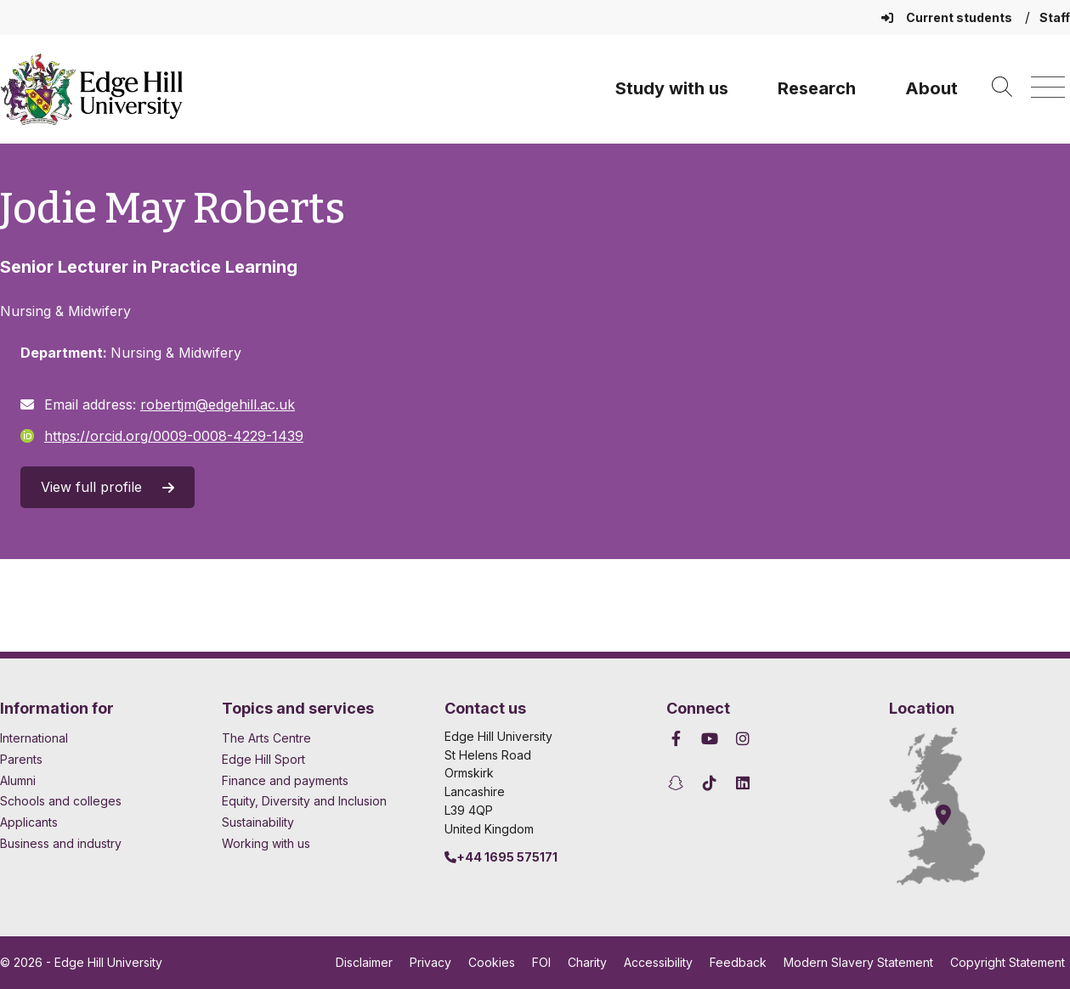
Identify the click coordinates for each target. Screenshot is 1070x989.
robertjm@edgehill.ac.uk (217, 404)
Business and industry (61, 843)
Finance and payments (285, 780)
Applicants (29, 822)
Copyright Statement (1007, 962)
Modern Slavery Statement (858, 962)
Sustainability (258, 822)
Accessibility (658, 962)
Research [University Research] (817, 88)
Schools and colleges (61, 801)
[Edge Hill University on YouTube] (710, 739)
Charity (587, 962)
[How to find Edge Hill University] (952, 806)
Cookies (491, 962)
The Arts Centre (266, 738)
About (931, 88)
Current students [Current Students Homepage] (948, 17)
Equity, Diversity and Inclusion (304, 801)
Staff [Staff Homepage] (1054, 17)
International (34, 738)
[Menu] (1048, 88)
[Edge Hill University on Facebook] (678, 739)
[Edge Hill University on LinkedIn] (743, 783)
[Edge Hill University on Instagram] (743, 739)
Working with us (266, 843)
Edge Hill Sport (263, 759)
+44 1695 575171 (501, 857)
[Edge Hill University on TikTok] (710, 783)
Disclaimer (364, 962)
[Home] (92, 89)
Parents (21, 759)
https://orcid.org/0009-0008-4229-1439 (161, 435)
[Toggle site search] (1002, 88)
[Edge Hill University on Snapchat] (678, 783)
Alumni (18, 780)
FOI (541, 962)
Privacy (430, 962)
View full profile (107, 486)
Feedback (738, 962)
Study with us (671, 88)
